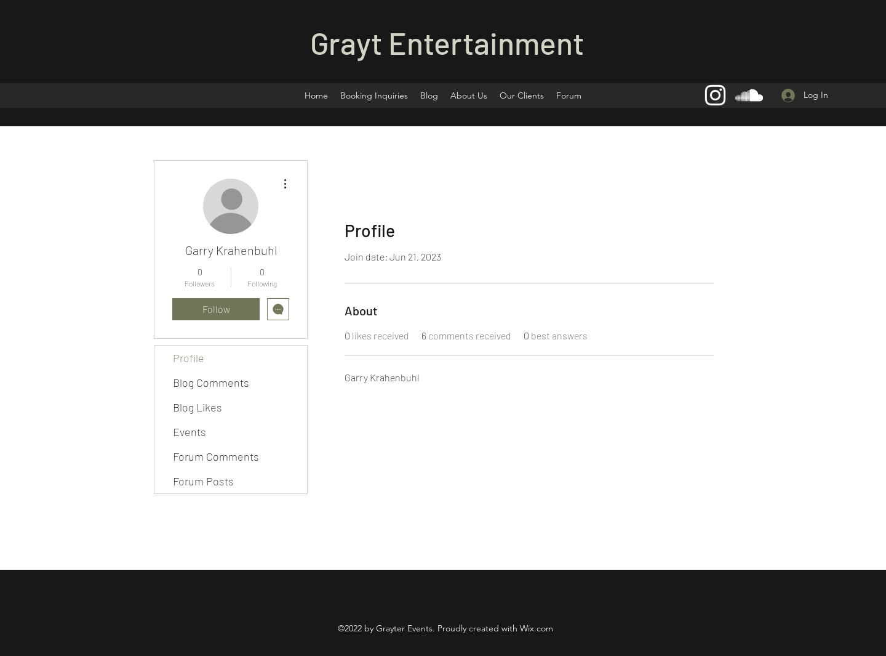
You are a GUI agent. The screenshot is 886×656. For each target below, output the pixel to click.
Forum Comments (216, 456)
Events (189, 432)
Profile (188, 358)
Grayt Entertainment (447, 42)
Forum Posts (203, 481)
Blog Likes (197, 407)
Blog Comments (211, 382)
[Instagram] (715, 95)
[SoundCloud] (749, 95)
